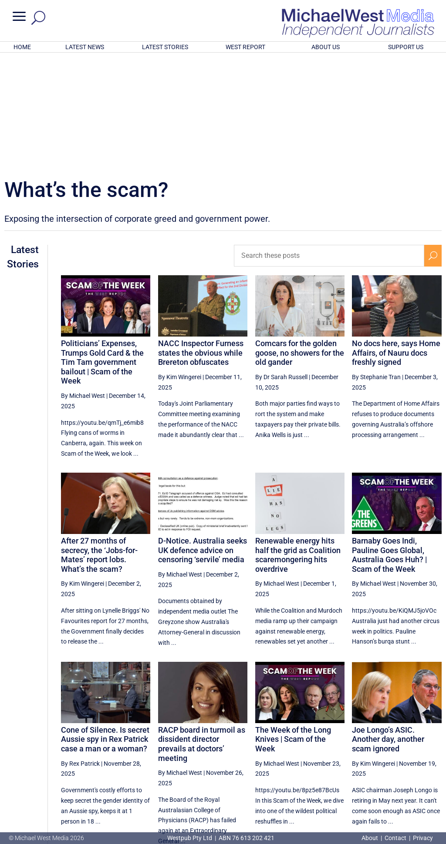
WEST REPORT (245, 46)
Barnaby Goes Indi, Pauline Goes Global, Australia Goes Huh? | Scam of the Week (389, 441)
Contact (395, 837)
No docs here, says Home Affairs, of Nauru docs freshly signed (396, 239)
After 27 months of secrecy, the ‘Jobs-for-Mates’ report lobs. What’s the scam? (99, 441)
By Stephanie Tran (376, 263)
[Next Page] (432, 763)
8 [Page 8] (414, 763)
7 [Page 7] (396, 763)
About (370, 837)
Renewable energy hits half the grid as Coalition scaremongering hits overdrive (298, 441)
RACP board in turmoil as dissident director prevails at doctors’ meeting (201, 630)
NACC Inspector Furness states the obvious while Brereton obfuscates (200, 239)
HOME (22, 46)
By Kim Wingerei (179, 263)
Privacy (423, 837)
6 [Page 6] (377, 763)
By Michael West (83, 281)
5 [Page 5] (359, 763)
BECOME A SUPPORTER (402, 792)
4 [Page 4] (340, 763)
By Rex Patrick (80, 649)
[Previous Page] (322, 763)
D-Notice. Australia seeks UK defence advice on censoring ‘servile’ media (202, 436)
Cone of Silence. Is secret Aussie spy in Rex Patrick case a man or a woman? (105, 625)
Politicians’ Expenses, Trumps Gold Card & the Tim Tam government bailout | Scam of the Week (102, 248)
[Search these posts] (329, 142)
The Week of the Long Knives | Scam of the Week (293, 625)
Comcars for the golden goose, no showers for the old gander (299, 239)
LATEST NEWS (84, 46)
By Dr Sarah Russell (281, 263)
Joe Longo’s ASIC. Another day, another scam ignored (388, 625)
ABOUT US (325, 46)
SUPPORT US (405, 46)
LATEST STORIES (165, 46)
